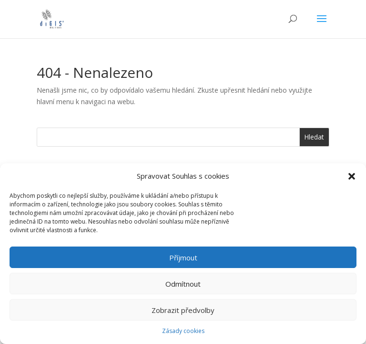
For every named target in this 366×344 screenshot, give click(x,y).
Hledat (314, 136)
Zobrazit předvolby (183, 310)
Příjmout (183, 257)
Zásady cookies (183, 331)
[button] (351, 176)
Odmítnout (183, 284)
